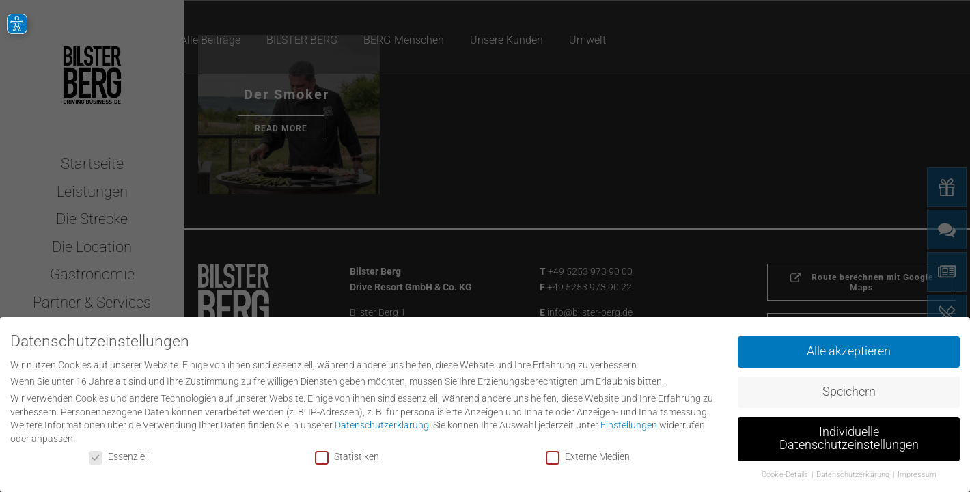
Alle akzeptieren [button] (849, 349)
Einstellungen (628, 423)
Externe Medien (588, 453)
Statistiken (347, 453)
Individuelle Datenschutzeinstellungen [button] (849, 436)
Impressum (917, 472)
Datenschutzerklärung (382, 423)
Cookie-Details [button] (786, 472)
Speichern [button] (849, 389)
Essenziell (119, 453)
